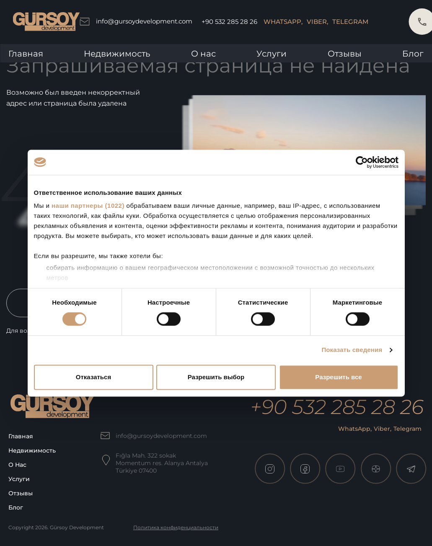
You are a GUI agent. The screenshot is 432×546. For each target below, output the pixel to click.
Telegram (350, 22)
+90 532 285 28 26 (229, 22)
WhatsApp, (283, 22)
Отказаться (93, 376)
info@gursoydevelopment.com (136, 22)
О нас (203, 54)
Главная (25, 54)
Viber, (317, 22)
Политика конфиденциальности (175, 527)
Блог (413, 54)
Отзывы (345, 54)
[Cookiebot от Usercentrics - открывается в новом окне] (361, 162)
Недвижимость (117, 54)
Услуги (271, 54)
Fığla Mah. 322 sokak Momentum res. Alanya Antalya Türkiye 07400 (162, 463)
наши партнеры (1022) (88, 205)
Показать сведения (351, 350)
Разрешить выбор (216, 376)
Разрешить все (338, 376)
